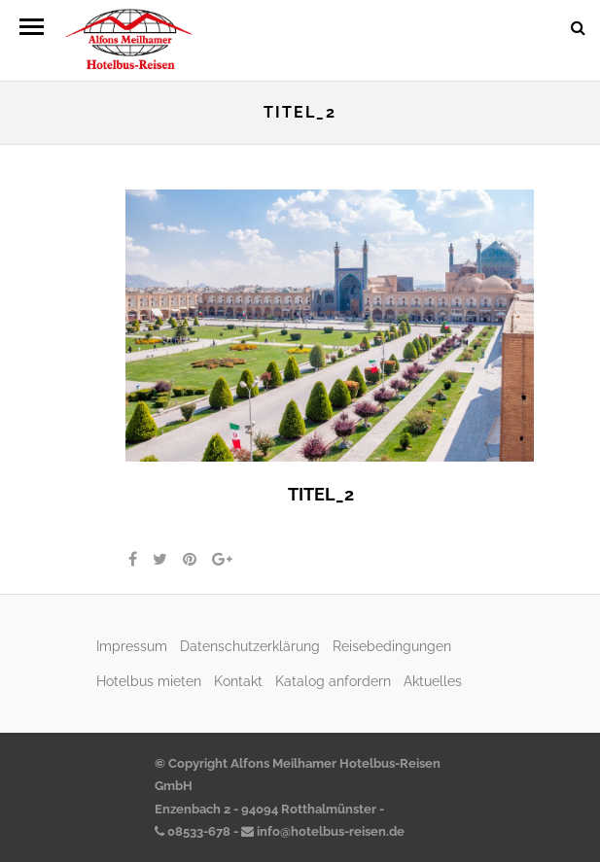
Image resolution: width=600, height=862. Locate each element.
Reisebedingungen (392, 646)
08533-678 (192, 831)
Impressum (131, 646)
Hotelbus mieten (148, 680)
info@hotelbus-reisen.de (323, 831)
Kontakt (238, 680)
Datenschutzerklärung (250, 646)
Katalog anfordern (333, 680)
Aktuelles (433, 680)
